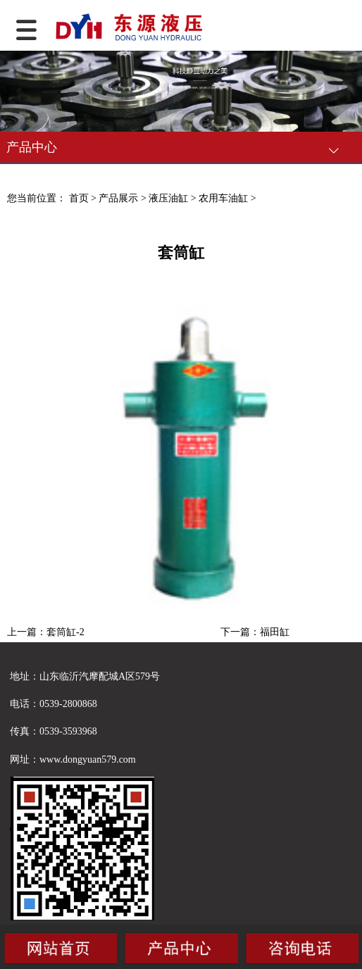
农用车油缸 (223, 198)
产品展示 (118, 198)
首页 (79, 198)
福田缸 (274, 632)
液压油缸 (168, 198)
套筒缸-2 (65, 632)
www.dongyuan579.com (87, 759)
